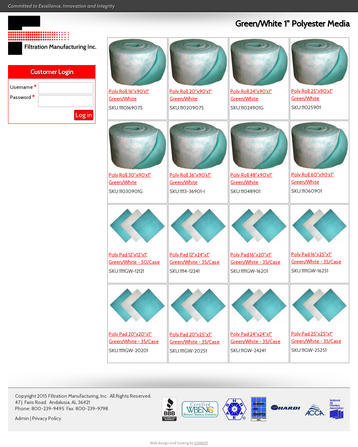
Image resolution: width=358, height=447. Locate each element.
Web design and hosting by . (179, 443)
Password (22, 97)
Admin (22, 418)
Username (23, 87)
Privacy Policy (46, 418)
